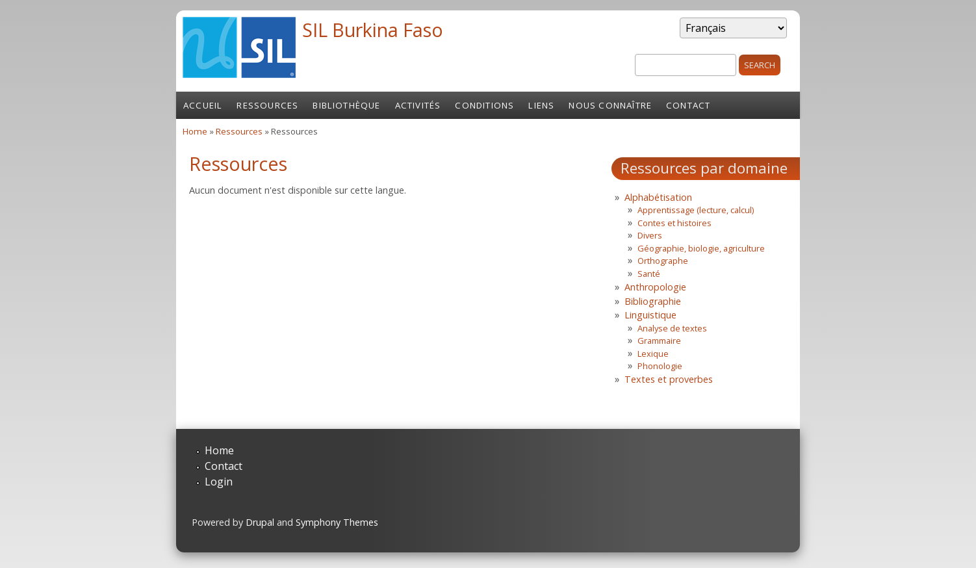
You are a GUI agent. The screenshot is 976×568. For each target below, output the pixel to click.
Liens (541, 105)
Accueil (202, 105)
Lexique (653, 353)
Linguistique (650, 315)
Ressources (267, 105)
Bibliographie (652, 301)
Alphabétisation (658, 197)
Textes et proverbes (668, 379)
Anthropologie (655, 287)
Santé (648, 273)
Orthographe (662, 260)
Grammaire (659, 340)
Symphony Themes (337, 522)
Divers (649, 235)
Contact (688, 105)
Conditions (484, 105)
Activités (418, 105)
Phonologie (659, 366)
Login (219, 481)
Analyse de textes (672, 328)
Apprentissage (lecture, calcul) (695, 210)
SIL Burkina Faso (372, 29)
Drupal (260, 522)
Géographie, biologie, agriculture (701, 248)
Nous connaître (610, 105)
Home (195, 131)
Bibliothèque (346, 105)
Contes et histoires (674, 223)
